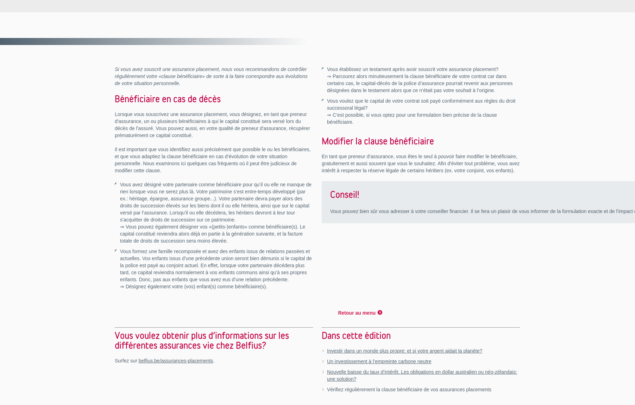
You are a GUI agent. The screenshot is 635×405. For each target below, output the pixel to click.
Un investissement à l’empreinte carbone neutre (379, 361)
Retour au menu (357, 313)
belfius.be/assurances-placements (176, 361)
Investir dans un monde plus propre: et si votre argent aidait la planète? (404, 351)
